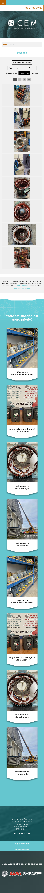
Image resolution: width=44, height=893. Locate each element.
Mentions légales (25, 849)
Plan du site (18, 849)
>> (29, 80)
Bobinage (25, 73)
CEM (5, 45)
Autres (35, 73)
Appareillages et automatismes (22, 68)
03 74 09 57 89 (33, 8)
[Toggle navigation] (3, 2)
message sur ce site (22, 288)
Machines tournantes (22, 62)
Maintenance (11, 73)
